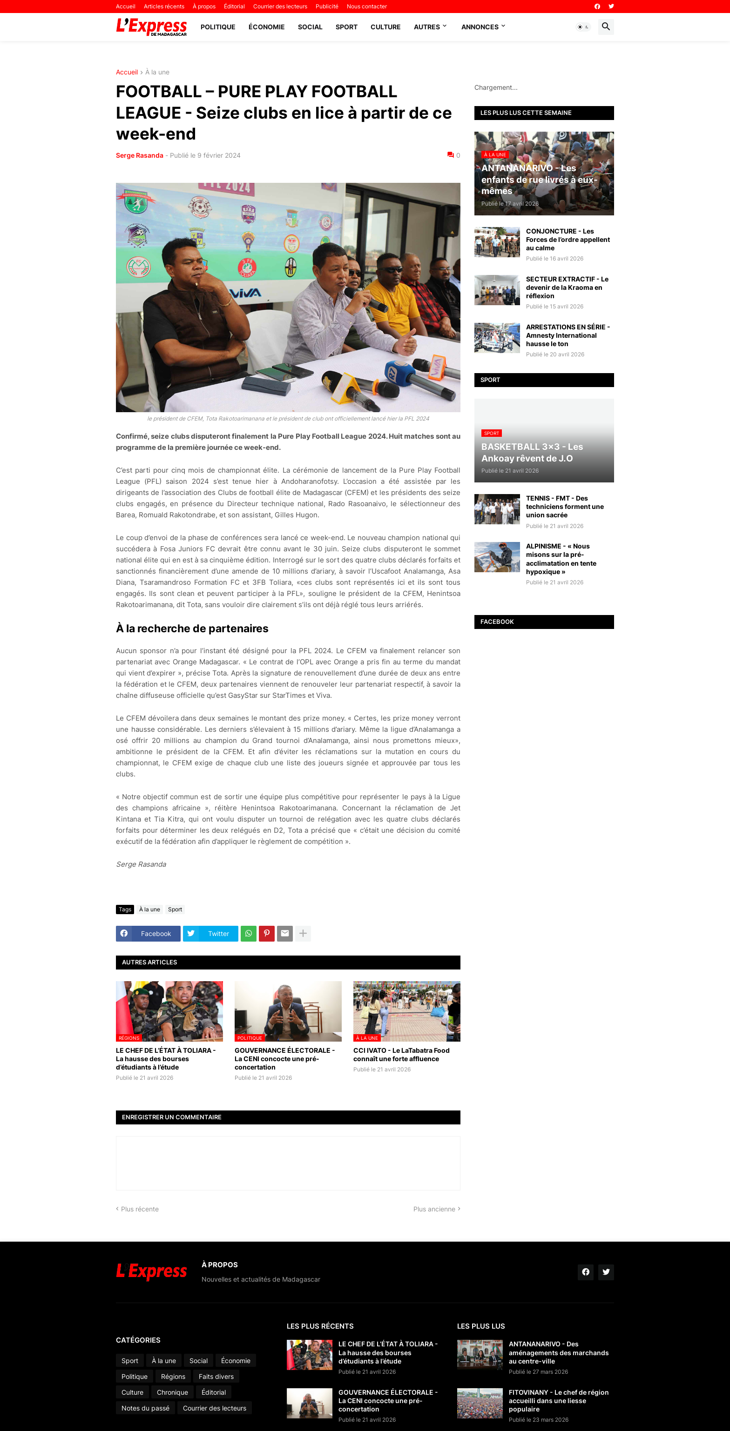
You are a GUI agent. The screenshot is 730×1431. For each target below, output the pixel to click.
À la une (157, 72)
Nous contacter (367, 6)
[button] (583, 27)
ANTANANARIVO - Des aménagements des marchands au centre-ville (559, 1352)
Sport (347, 27)
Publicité (327, 6)
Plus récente (140, 1209)
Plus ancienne (434, 1209)
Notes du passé (145, 1408)
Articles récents (164, 6)
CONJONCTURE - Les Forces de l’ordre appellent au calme (568, 239)
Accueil (125, 6)
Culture (386, 27)
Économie (267, 27)
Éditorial (234, 6)
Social (310, 27)
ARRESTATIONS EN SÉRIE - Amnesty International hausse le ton (568, 335)
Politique (218, 27)
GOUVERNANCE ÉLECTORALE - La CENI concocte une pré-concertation (285, 1058)
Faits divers (216, 1376)
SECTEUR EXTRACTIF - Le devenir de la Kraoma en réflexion (567, 287)
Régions (173, 1376)
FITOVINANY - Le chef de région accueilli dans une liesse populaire (559, 1400)
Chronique (172, 1392)
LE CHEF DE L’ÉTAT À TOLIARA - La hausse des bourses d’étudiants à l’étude (166, 1058)
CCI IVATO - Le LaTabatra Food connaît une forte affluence (401, 1054)
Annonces (480, 27)
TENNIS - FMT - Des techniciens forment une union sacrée (565, 506)
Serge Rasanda (139, 155)
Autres (427, 27)
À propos (204, 6)
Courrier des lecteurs (280, 6)
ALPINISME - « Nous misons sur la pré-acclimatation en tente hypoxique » (561, 558)
